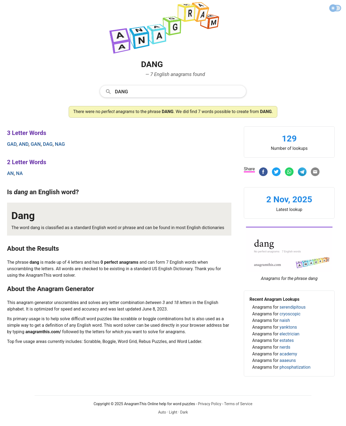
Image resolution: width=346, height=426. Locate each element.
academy (288, 353)
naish (285, 320)
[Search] (179, 91)
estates (287, 340)
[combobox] (173, 91)
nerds (285, 347)
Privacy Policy (209, 404)
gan (36, 144)
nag (60, 144)
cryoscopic (290, 313)
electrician (290, 333)
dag (48, 144)
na (19, 173)
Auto (162, 412)
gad (11, 144)
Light (173, 412)
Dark (184, 412)
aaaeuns (288, 360)
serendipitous (292, 307)
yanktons (288, 327)
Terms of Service (238, 404)
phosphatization (295, 367)
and (24, 144)
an (10, 173)
